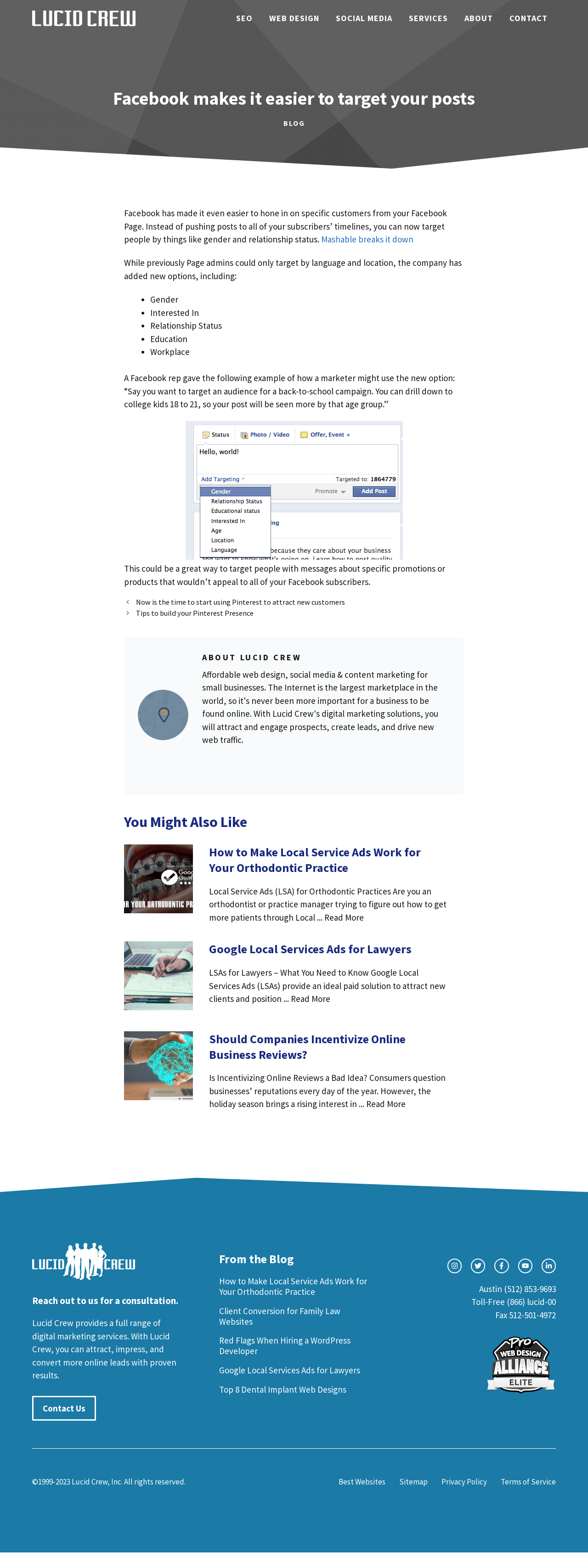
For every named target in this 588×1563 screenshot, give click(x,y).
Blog (294, 123)
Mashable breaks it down (367, 239)
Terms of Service (528, 1482)
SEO (244, 18)
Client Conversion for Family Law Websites (279, 1316)
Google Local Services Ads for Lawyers (289, 1370)
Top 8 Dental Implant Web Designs (282, 1389)
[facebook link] (501, 1266)
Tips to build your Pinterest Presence (195, 613)
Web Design (294, 18)
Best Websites (362, 1482)
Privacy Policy (464, 1482)
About (478, 18)
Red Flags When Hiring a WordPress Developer (285, 1345)
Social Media (364, 18)
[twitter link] (478, 1266)
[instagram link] (454, 1266)
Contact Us (64, 1408)
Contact (528, 18)
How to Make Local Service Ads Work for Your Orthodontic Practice (293, 1286)
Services (428, 18)
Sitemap (413, 1482)
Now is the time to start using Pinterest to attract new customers (240, 602)
